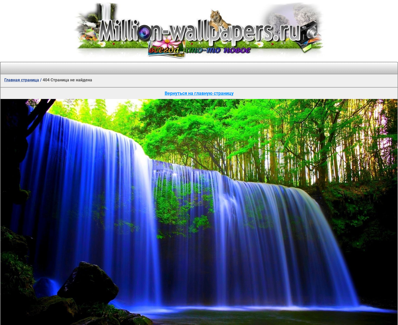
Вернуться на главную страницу (199, 93)
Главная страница (21, 80)
